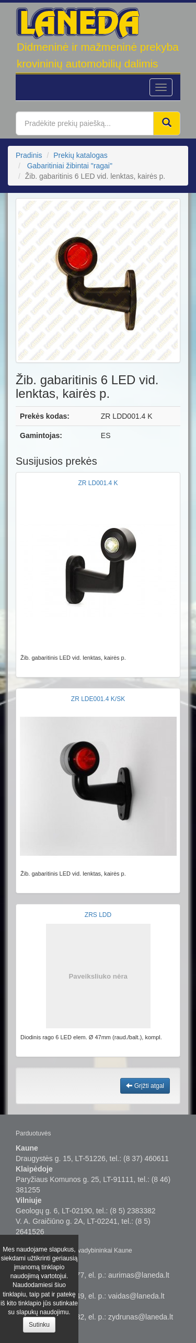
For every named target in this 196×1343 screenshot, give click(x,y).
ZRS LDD (98, 915)
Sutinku (39, 1324)
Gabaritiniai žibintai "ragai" (69, 166)
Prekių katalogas (80, 155)
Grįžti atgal (145, 1085)
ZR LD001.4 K (98, 483)
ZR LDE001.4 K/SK (98, 699)
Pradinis (29, 155)
